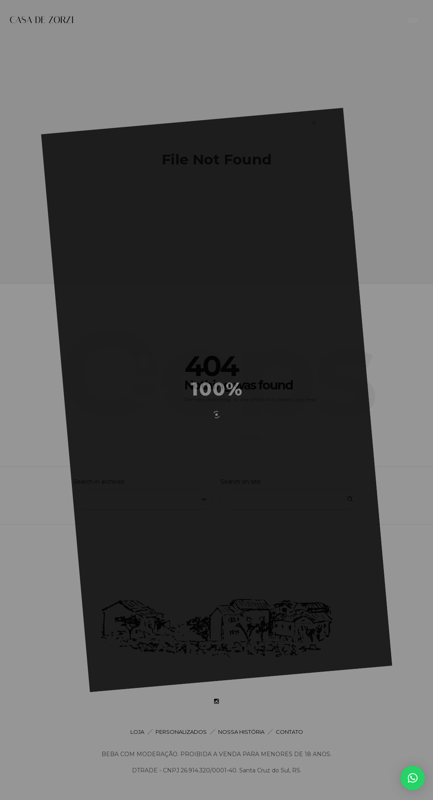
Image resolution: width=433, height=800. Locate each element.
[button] (413, 778)
